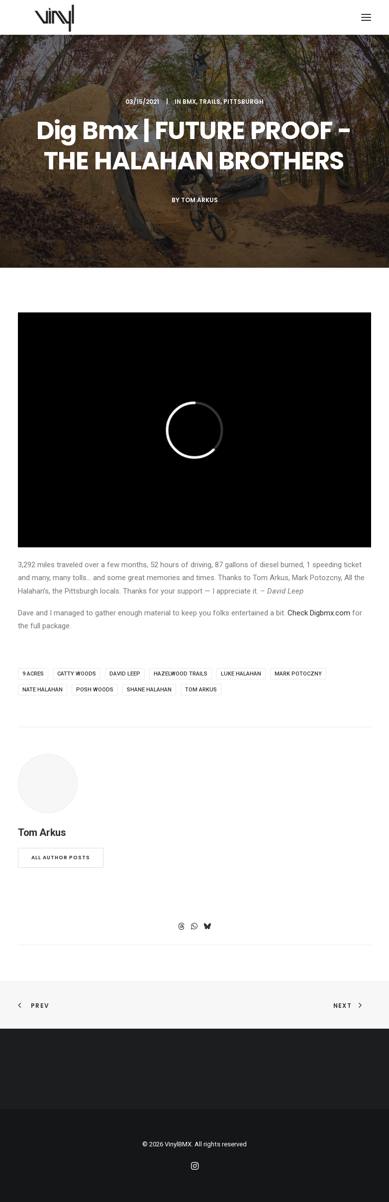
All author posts (60, 857)
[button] (366, 17)
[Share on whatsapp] (194, 926)
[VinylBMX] (57, 17)
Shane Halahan (149, 689)
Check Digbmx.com (319, 612)
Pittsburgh (243, 101)
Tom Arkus (199, 200)
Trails (209, 101)
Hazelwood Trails (180, 674)
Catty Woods (76, 674)
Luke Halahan (241, 674)
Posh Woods (94, 689)
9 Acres (33, 674)
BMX (189, 101)
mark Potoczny (298, 674)
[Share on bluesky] (207, 926)
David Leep (124, 674)
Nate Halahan (42, 689)
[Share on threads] (181, 926)
